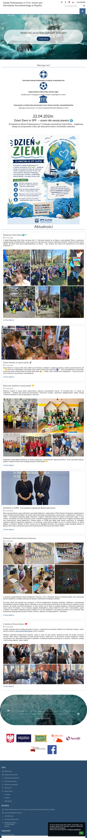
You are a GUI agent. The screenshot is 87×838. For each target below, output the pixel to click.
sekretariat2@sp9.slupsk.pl (13, 813)
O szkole (7, 794)
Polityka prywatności (11, 784)
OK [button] (81, 833)
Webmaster (8, 771)
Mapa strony (9, 791)
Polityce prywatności (74, 829)
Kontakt (7, 798)
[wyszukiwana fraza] (75, 6)
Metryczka (8, 788)
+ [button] (62, 2)
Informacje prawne (11, 781)
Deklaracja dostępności (12, 778)
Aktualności (8, 801)
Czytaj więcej (43, 39)
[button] (73, 2)
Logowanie (81, 2)
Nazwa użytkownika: (8, 835)
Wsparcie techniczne (11, 774)
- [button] (66, 2)
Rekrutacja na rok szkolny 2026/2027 (43, 33)
